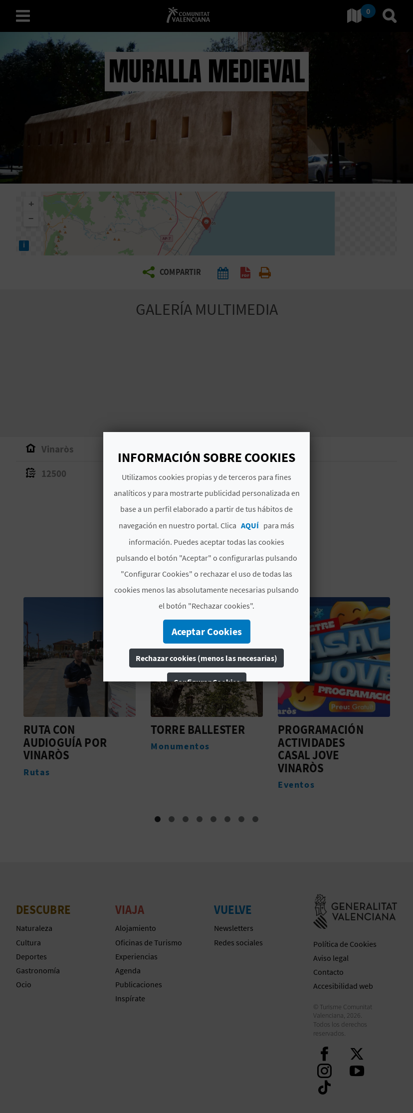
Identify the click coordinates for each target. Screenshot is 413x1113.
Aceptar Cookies (207, 631)
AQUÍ (250, 525)
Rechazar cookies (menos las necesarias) (206, 658)
